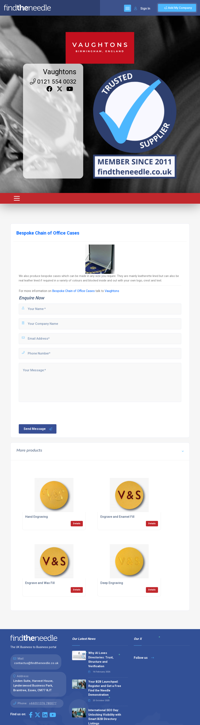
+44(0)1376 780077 (42, 703)
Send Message (38, 429)
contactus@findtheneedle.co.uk (36, 663)
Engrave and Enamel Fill (117, 517)
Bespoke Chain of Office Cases (73, 291)
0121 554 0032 (53, 81)
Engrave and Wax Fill (40, 583)
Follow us (144, 658)
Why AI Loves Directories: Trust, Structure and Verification (100, 659)
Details (76, 523)
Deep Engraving (111, 583)
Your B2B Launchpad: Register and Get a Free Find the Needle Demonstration (104, 688)
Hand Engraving (36, 517)
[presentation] (48, 412)
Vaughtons (59, 72)
